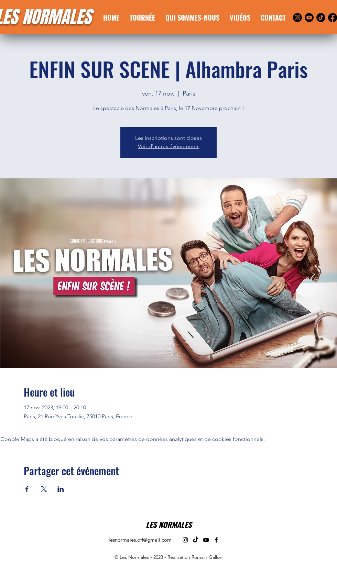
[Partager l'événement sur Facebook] (27, 489)
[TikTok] (320, 17)
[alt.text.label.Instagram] (185, 539)
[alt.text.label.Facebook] (216, 539)
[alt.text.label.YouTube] (206, 539)
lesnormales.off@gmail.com (140, 539)
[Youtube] (309, 17)
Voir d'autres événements (168, 146)
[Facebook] (332, 17)
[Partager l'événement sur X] (44, 489)
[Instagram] (297, 17)
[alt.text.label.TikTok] (195, 539)
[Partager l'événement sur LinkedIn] (60, 489)
